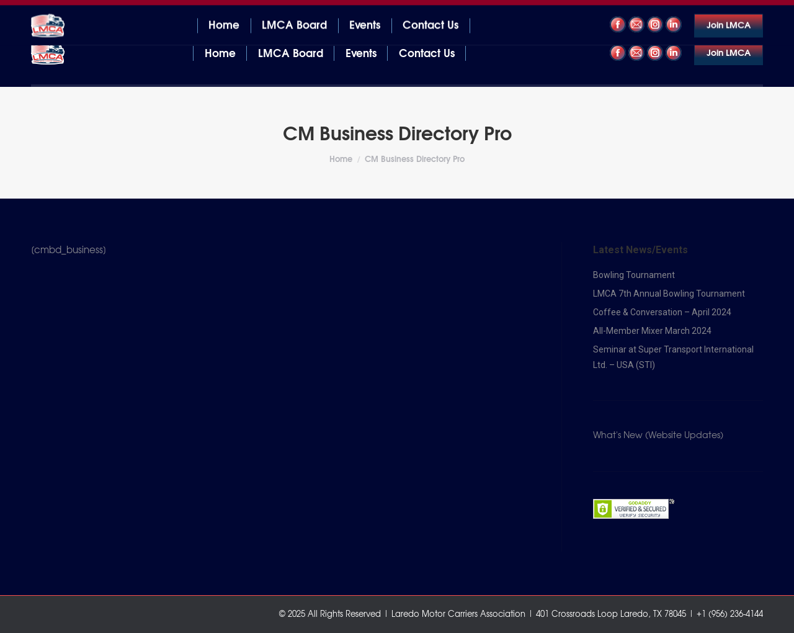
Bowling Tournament (634, 275)
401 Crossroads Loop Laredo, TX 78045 (108, 11)
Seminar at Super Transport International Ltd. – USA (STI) (673, 357)
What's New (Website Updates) (658, 435)
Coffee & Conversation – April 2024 (662, 312)
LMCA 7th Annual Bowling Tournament (669, 294)
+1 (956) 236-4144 (724, 11)
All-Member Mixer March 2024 (652, 331)
